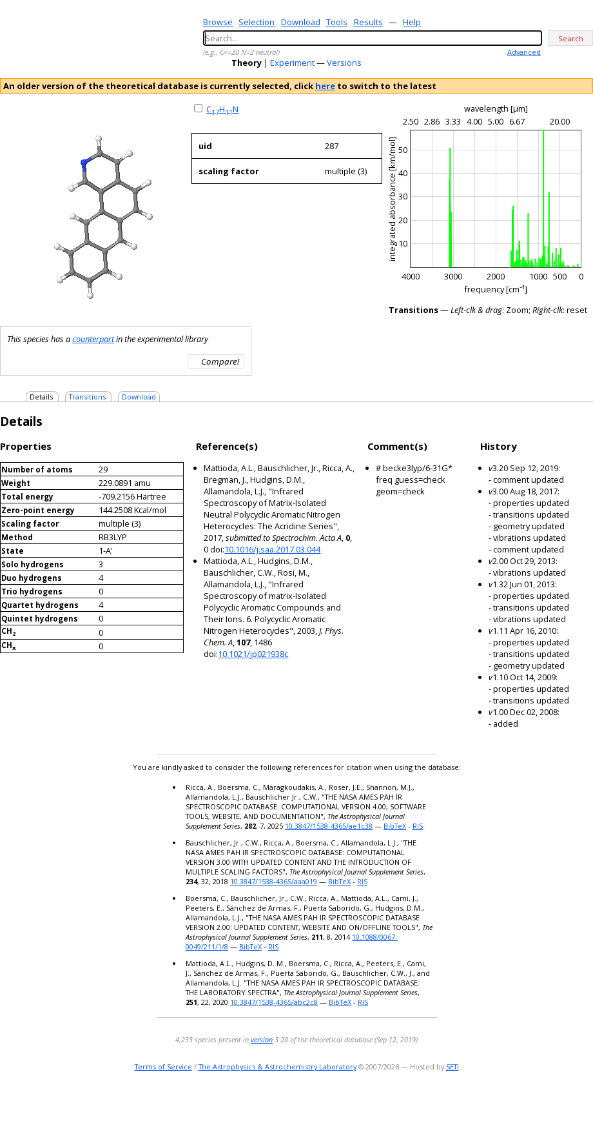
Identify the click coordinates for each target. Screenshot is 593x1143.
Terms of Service (163, 1066)
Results (368, 22)
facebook (584, 1107)
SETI (452, 1066)
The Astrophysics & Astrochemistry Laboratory (277, 1066)
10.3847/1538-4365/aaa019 (273, 881)
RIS (418, 826)
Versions (344, 62)
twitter (547, 1107)
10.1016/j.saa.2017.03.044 (272, 549)
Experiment (292, 62)
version (262, 1039)
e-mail (532, 1107)
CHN (222, 109)
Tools (336, 22)
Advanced (524, 52)
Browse (218, 22)
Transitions (87, 396)
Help (412, 22)
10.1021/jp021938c (253, 654)
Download (300, 22)
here (325, 86)
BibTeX (395, 826)
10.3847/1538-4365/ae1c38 (329, 826)
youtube (566, 1107)
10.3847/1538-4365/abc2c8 (274, 1002)
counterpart (93, 339)
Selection (256, 22)
